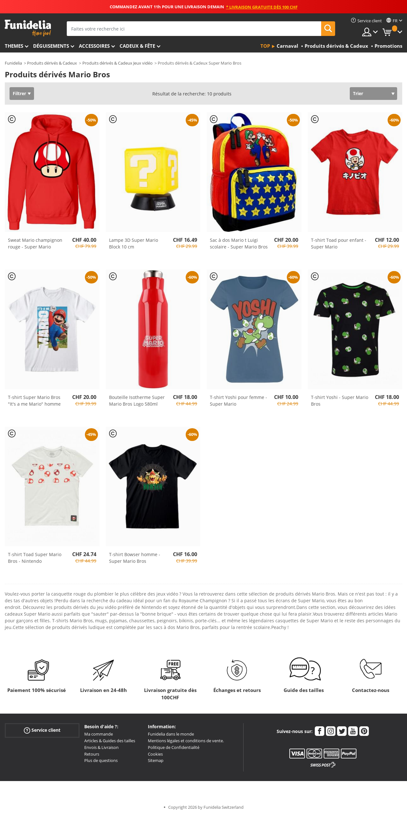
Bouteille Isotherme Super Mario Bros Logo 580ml (137, 400)
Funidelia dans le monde (171, 734)
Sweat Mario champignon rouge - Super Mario (35, 243)
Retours (91, 754)
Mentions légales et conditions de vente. (186, 741)
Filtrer (19, 93)
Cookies (155, 754)
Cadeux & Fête (137, 46)
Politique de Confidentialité (173, 747)
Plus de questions (101, 760)
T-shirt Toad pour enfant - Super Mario (338, 243)
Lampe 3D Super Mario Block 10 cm (133, 243)
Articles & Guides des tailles (109, 741)
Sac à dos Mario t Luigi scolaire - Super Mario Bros (239, 243)
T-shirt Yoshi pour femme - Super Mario (238, 400)
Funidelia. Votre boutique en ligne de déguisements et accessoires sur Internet (28, 28)
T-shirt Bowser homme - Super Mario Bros (134, 557)
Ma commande (98, 734)
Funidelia (13, 63)
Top (265, 46)
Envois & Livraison (101, 747)
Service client (42, 730)
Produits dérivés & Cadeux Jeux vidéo (117, 63)
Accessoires (94, 46)
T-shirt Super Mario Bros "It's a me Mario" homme (34, 400)
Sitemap (155, 760)
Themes (14, 46)
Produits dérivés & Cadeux (52, 63)
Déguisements (51, 46)
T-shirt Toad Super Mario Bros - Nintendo (34, 557)
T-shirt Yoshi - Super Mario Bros (339, 400)
